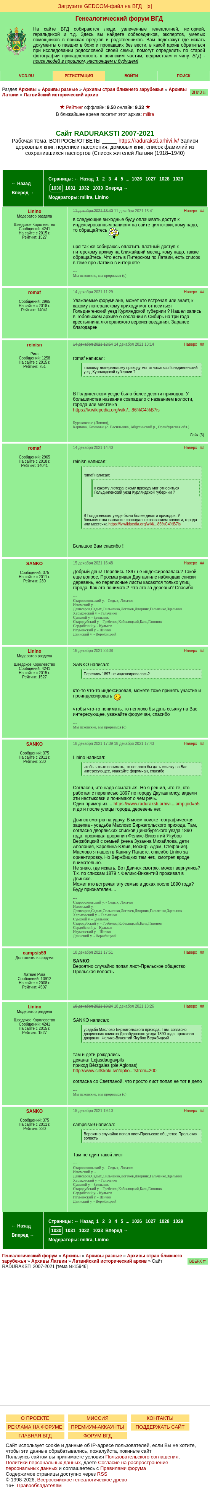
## (202, 211)
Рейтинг (74, 107)
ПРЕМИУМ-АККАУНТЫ (97, 1427)
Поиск (183, 76)
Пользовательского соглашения (141, 1457)
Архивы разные (60, 89)
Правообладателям (39, 1485)
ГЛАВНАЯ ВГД (35, 1436)
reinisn (34, 345)
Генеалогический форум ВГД (119, 18)
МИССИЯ (98, 1418)
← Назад (21, 183)
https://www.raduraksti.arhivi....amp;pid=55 (157, 803)
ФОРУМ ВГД (97, 1436)
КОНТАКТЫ (160, 1418)
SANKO (34, 563)
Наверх (190, 211)
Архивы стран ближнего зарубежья (123, 89)
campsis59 (34, 953)
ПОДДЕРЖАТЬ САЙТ (160, 1427)
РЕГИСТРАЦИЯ (79, 76)
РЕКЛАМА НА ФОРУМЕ (35, 1427)
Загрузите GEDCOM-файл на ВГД (100, 6)
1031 (70, 188)
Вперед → (22, 192)
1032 (84, 188)
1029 (178, 179)
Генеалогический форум (30, 1255)
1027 (151, 179)
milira (148, 114)
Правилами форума (123, 1468)
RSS (102, 1474)
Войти (131, 76)
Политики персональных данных (43, 1462)
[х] (149, 6)
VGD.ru (26, 76)
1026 (137, 179)
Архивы (28, 89)
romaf (34, 292)
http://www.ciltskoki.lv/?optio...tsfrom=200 (115, 1070)
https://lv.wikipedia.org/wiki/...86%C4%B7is (116, 410)
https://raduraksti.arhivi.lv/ (149, 141)
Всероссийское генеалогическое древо (82, 1480)
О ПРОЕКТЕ (35, 1418)
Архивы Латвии (49, 1261)
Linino (102, 197)
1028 (164, 179)
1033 (98, 188)
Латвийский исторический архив (61, 95)
